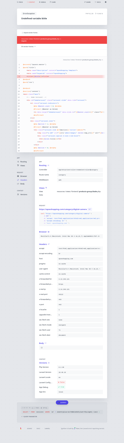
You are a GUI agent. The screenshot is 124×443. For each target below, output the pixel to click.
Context (20, 191)
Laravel (47, 428)
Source (29, 428)
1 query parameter (29, 417)
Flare (77, 428)
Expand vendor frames (30, 32)
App (18, 158)
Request (20, 172)
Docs (38, 428)
